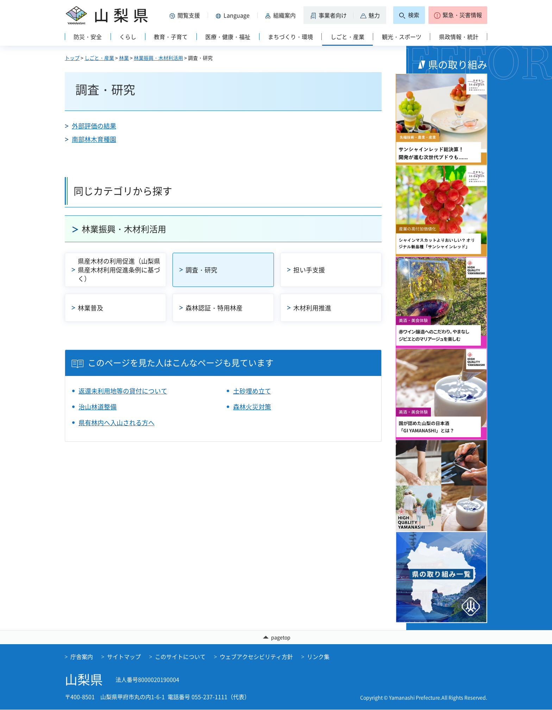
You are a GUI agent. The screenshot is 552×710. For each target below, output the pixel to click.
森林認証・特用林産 (214, 308)
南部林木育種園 (94, 139)
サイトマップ (124, 657)
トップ (72, 57)
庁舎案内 (81, 657)
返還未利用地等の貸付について (123, 391)
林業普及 (90, 308)
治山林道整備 (98, 406)
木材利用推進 (312, 308)
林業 (124, 57)
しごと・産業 (99, 57)
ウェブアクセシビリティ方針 (256, 657)
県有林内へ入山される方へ (117, 422)
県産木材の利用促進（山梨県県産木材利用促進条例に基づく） (119, 269)
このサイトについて (180, 657)
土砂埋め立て (252, 391)
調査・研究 (201, 270)
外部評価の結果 (94, 126)
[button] (186, 15)
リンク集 (318, 657)
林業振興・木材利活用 (158, 57)
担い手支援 (309, 270)
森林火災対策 (252, 406)
